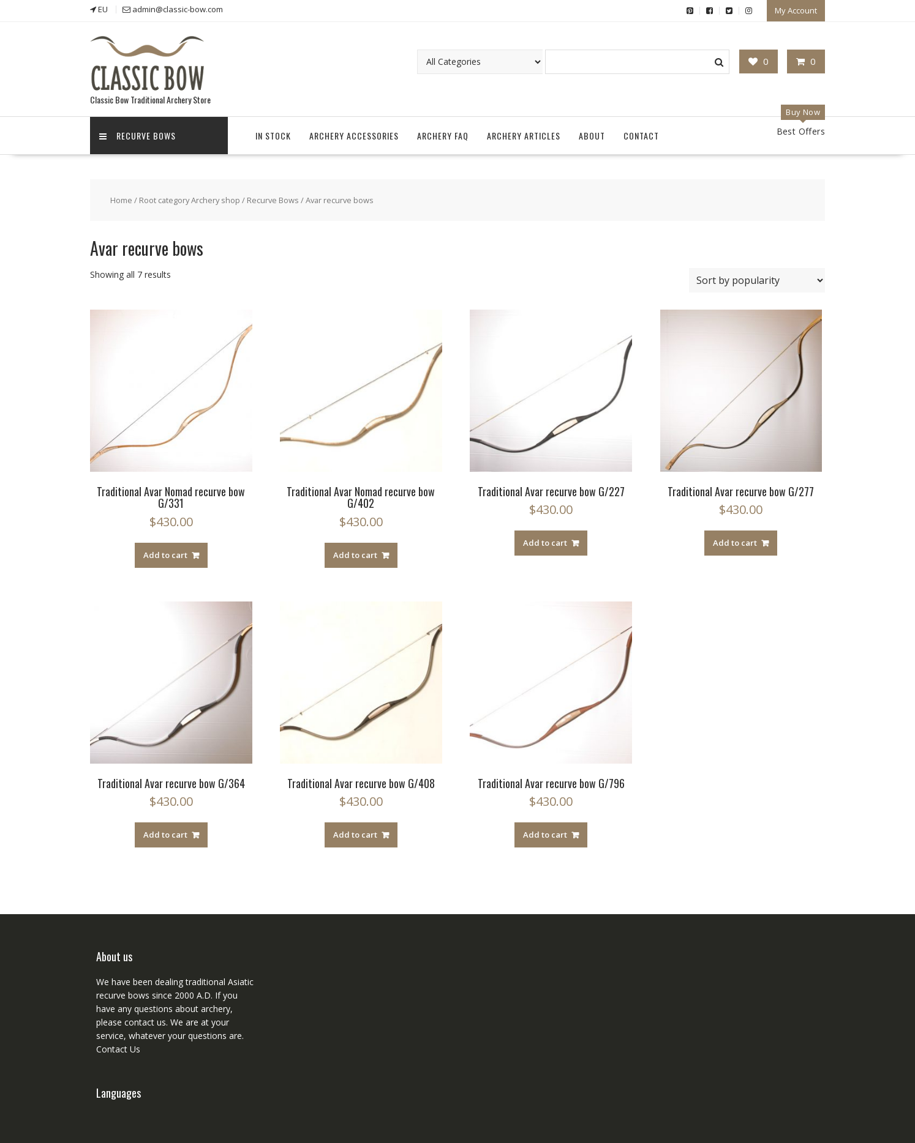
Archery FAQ (443, 135)
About (592, 135)
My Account (796, 10)
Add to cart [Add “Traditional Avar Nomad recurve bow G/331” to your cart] (165, 554)
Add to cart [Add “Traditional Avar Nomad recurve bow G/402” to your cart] (355, 554)
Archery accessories (354, 135)
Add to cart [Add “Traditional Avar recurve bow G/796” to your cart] (545, 834)
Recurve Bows (137, 135)
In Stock (273, 135)
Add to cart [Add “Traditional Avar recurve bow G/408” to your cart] (355, 834)
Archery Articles (523, 135)
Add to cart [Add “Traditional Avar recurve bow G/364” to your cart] (165, 834)
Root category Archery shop (189, 200)
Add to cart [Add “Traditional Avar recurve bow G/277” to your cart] (735, 542)
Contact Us (118, 1049)
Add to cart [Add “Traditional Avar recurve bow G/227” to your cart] (545, 542)
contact (138, 1022)
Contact (641, 135)
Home (121, 200)
